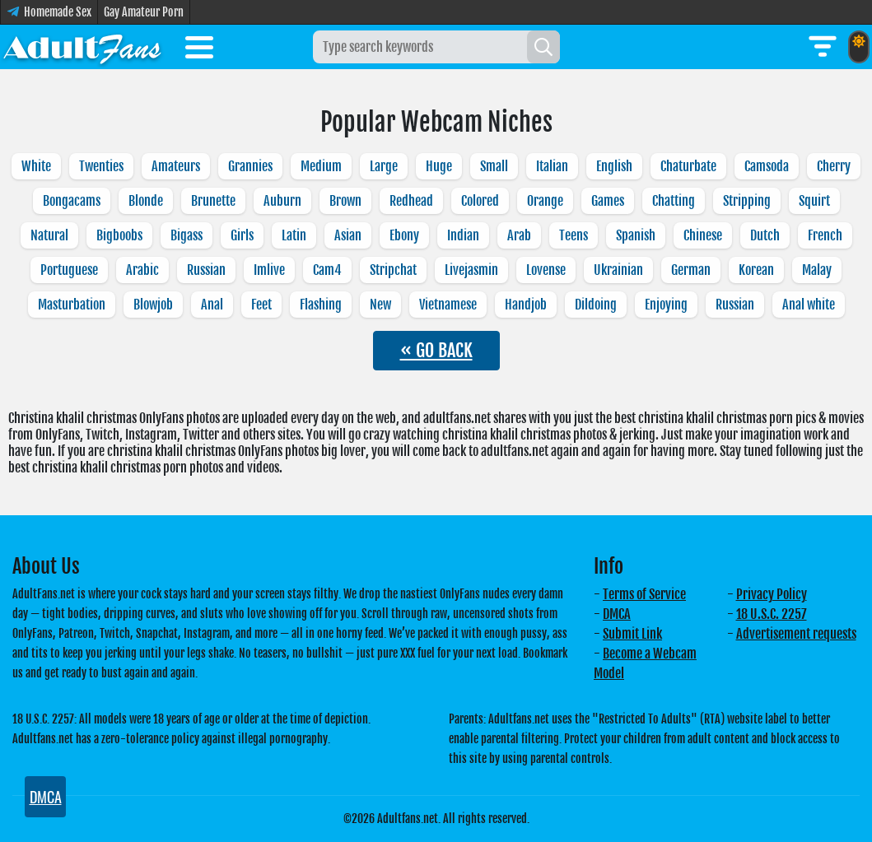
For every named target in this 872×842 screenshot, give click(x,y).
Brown (345, 201)
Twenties (101, 166)
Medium (321, 166)
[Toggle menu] (199, 50)
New (380, 304)
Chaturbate (688, 166)
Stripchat (393, 270)
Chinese (702, 235)
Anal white (808, 304)
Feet (261, 304)
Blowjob (153, 304)
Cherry (834, 166)
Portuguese (69, 270)
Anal (212, 304)
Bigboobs (119, 235)
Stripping (747, 201)
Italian (552, 166)
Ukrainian (618, 270)
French (825, 235)
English (614, 166)
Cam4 (327, 270)
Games (607, 201)
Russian (206, 270)
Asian (347, 235)
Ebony (404, 235)
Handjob (526, 304)
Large (384, 166)
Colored (480, 201)
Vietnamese (448, 304)
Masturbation (71, 304)
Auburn (282, 201)
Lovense (546, 270)
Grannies (250, 166)
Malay (817, 270)
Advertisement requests (796, 634)
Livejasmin (471, 270)
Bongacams (71, 201)
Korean (756, 270)
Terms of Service (644, 594)
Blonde (145, 201)
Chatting (673, 201)
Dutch (765, 235)
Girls (242, 235)
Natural (49, 235)
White (36, 166)
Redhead (411, 201)
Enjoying (666, 304)
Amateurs (176, 166)
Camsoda (766, 166)
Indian (463, 235)
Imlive (269, 270)
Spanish (635, 235)
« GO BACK (436, 350)
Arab (519, 235)
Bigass (186, 235)
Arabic (142, 270)
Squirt (814, 201)
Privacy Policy (771, 594)
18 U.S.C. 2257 (771, 614)
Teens (573, 235)
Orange (545, 201)
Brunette (213, 201)
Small (494, 166)
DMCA (617, 614)
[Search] (543, 46)
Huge (439, 166)
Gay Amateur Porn (144, 12)
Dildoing (596, 304)
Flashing (321, 304)
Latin (294, 235)
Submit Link (632, 634)
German (691, 270)
